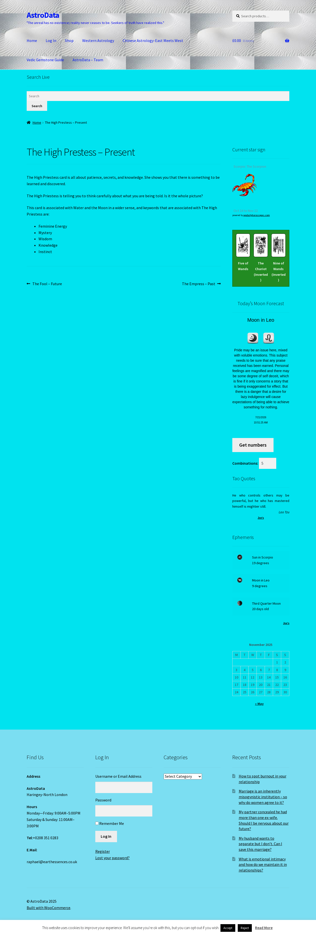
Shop (69, 40)
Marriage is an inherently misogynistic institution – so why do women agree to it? (263, 797)
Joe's (261, 518)
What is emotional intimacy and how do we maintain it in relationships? (263, 864)
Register (102, 851)
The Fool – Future (47, 284)
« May (259, 703)
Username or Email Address (118, 776)
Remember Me (111, 823)
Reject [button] (245, 928)
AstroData (43, 15)
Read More (264, 927)
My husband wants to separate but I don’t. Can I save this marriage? (260, 844)
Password (103, 799)
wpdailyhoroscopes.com (256, 215)
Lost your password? (112, 857)
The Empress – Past (198, 284)
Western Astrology (98, 40)
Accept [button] (227, 928)
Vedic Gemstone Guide (45, 59)
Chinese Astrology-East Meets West (153, 40)
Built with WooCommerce (48, 907)
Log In (51, 40)
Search (37, 106)
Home (32, 40)
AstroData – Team (88, 59)
